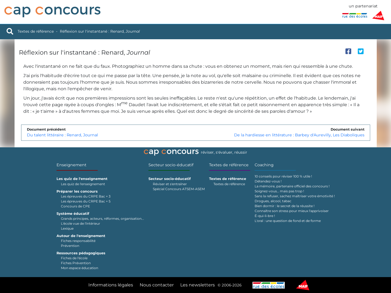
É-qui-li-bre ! (265, 216)
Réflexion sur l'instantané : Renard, (100, 31)
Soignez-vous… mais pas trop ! (279, 191)
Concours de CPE (75, 206)
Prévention (70, 246)
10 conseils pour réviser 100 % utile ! (283, 176)
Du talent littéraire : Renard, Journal (62, 135)
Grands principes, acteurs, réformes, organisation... (102, 218)
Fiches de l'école (74, 258)
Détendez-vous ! (268, 181)
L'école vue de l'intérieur (80, 223)
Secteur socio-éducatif (170, 164)
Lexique (67, 228)
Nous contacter (157, 285)
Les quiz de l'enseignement (83, 184)
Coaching (264, 164)
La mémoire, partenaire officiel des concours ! (292, 186)
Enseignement (71, 164)
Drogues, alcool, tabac (273, 201)
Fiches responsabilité (78, 241)
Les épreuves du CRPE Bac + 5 (86, 201)
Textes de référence (36, 31)
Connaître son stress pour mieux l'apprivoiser (292, 211)
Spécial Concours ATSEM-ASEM (179, 189)
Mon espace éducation (79, 268)
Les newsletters (197, 285)
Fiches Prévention (76, 263)
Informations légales (110, 285)
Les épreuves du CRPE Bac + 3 (86, 196)
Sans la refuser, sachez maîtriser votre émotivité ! (295, 196)
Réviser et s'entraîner (170, 184)
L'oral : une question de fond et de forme (288, 221)
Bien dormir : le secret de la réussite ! (284, 206)
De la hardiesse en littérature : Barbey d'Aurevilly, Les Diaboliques (299, 135)
